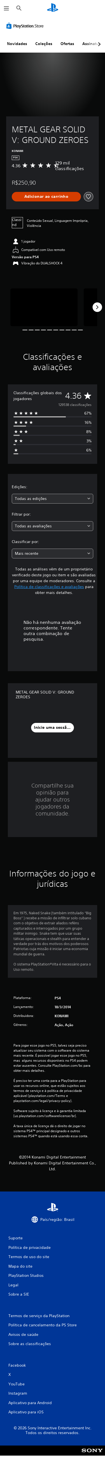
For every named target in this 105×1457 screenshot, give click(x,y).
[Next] (97, 307)
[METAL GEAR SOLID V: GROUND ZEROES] (44, 307)
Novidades (17, 43)
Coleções (43, 43)
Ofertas (67, 43)
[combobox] (52, 499)
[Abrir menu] (6, 8)
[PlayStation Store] (26, 25)
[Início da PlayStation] (53, 8)
